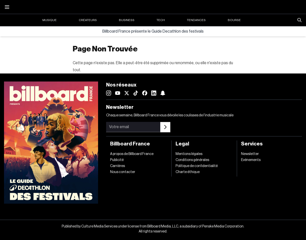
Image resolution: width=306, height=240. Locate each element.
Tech (161, 20)
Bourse (234, 20)
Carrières (117, 166)
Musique (49, 20)
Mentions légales (189, 154)
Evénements (251, 160)
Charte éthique (188, 172)
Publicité (117, 160)
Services (252, 143)
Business (126, 20)
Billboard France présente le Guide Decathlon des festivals (153, 31)
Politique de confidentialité (197, 166)
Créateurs (88, 20)
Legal (182, 143)
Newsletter (250, 154)
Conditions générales (192, 160)
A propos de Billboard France (132, 154)
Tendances (196, 20)
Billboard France (130, 143)
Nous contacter (122, 172)
